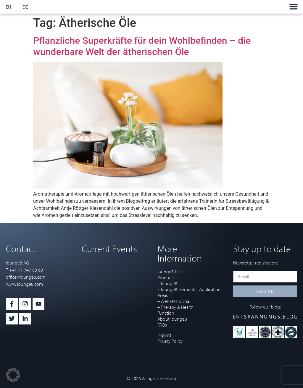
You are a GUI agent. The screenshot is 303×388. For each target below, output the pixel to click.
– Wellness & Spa (173, 301)
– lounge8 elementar (177, 289)
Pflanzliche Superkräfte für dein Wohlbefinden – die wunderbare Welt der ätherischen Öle (142, 46)
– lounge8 (167, 283)
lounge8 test (169, 272)
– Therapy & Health (175, 307)
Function (165, 313)
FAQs (162, 325)
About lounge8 (172, 319)
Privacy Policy (170, 341)
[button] (293, 7)
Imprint (164, 335)
